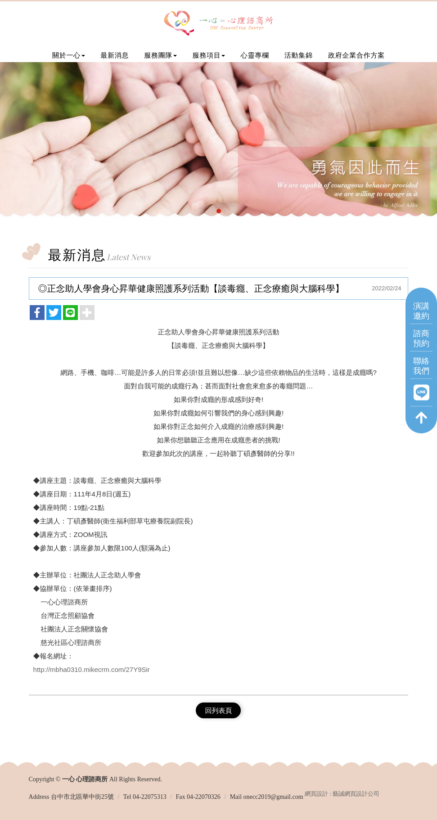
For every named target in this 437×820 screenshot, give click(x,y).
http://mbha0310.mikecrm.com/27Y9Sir (91, 669)
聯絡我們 (421, 365)
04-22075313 (150, 796)
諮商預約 (421, 338)
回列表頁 (218, 710)
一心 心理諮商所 (218, 23)
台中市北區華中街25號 (82, 796)
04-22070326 (204, 796)
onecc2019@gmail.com (273, 796)
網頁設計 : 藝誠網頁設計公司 (342, 793)
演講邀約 (421, 310)
